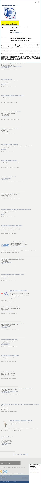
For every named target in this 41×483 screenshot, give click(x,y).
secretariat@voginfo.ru (16, 32)
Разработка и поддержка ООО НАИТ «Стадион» (8, 481)
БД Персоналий (35, 471)
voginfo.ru (12, 34)
